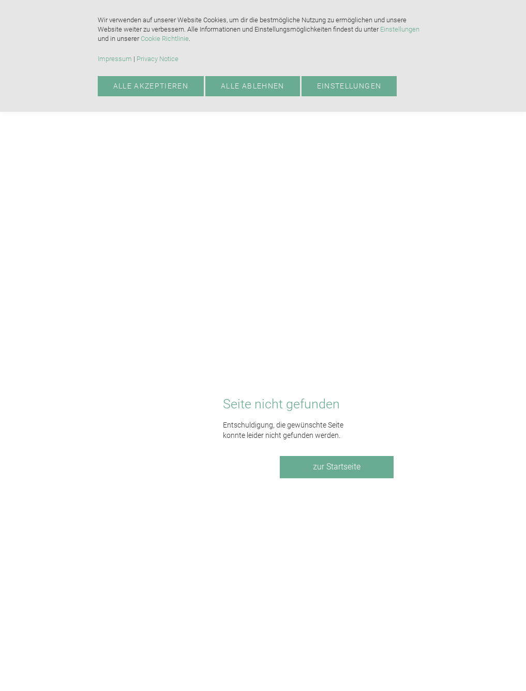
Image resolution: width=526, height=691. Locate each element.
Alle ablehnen (252, 86)
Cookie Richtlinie (165, 38)
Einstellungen (399, 29)
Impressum (115, 59)
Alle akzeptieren (151, 86)
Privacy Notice (157, 59)
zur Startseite (336, 467)
